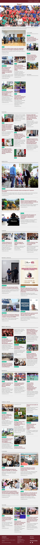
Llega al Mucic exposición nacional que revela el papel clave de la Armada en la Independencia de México (32, 520)
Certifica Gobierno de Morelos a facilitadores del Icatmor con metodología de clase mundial (7, 417)
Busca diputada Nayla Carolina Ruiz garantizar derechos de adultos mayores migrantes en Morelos (7, 151)
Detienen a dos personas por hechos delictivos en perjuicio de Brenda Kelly (10, 287)
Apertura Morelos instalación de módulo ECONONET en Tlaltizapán (9, 470)
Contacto (4, 536)
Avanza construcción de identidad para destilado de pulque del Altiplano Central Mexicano (7, 365)
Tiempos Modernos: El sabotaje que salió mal (7, 243)
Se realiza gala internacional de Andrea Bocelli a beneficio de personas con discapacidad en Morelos (7, 341)
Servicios (19, 536)
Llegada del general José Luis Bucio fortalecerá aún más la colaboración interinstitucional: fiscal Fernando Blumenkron (32, 141)
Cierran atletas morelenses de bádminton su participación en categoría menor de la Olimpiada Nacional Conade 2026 (32, 386)
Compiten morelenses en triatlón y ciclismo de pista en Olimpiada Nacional (7, 384)
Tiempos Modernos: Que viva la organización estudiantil (32, 243)
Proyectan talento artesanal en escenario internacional (19, 347)
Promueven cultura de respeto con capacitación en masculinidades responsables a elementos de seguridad (28, 216)
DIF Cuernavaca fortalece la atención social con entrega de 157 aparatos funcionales (32, 39)
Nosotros (32, 536)
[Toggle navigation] (38, 4)
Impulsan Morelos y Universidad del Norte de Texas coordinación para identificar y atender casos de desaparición (32, 332)
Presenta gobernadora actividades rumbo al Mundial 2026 (19, 25)
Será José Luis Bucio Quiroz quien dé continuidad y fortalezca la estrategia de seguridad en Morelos (13, 49)
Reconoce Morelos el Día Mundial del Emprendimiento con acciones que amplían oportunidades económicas (29, 494)
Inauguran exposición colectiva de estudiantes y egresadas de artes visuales (7, 519)
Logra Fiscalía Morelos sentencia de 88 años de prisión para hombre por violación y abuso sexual (29, 314)
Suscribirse (30, 1)
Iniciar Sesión (36, 1)
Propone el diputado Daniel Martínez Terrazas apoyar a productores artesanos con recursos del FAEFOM (32, 117)
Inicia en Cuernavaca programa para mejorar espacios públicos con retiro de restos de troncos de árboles (32, 57)
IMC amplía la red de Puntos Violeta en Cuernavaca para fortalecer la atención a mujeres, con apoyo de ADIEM (7, 70)
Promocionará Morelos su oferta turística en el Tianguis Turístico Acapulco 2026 (28, 469)
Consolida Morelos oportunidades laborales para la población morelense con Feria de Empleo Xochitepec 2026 (10, 492)
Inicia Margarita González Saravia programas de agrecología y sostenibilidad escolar (7, 93)
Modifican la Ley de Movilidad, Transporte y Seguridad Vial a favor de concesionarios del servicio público (19, 136)
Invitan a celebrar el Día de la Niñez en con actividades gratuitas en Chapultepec (19, 423)
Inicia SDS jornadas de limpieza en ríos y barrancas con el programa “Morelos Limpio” (31, 427)
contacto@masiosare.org (5, 538)
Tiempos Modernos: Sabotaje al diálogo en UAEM (19, 243)
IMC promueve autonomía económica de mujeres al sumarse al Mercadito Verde (19, 97)
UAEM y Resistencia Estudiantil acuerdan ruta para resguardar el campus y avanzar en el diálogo (19, 67)
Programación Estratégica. (7, 542)
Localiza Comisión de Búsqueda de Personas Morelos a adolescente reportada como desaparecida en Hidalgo (32, 356)
